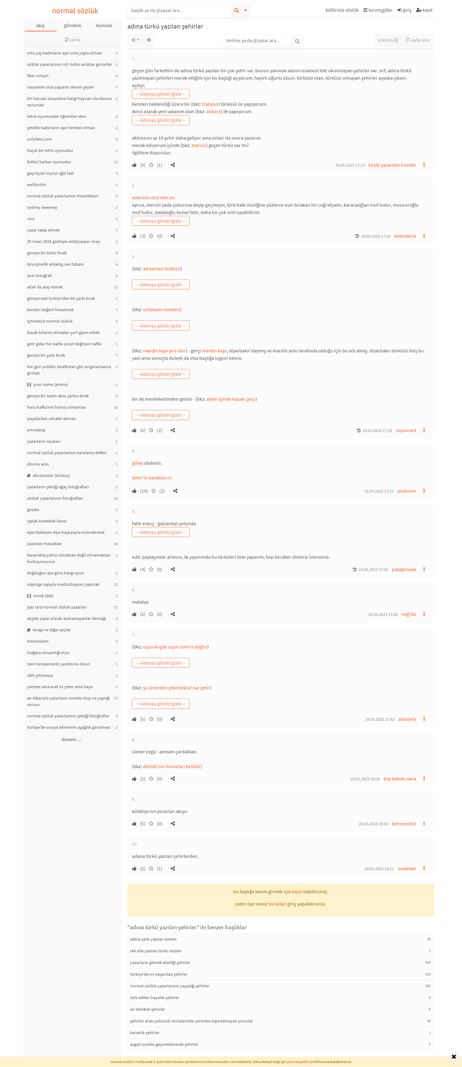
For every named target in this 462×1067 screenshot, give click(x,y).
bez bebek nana (400, 778)
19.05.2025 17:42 (380, 719)
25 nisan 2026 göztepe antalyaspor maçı (63, 241)
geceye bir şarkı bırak (46, 355)
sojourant (406, 430)
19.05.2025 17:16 (376, 236)
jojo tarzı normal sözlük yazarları (57, 607)
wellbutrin (36, 184)
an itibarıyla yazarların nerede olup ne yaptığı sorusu (68, 701)
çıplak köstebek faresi (46, 521)
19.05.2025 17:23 (379, 491)
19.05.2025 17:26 (373, 569)
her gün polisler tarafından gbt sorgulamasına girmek (69, 370)
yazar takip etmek (43, 230)
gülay (137, 463)
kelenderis (405, 236)
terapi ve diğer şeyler (49, 630)
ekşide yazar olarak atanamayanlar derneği (66, 618)
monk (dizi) (40, 595)
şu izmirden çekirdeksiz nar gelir (176, 687)
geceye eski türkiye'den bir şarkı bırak (61, 298)
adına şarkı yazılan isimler (153, 939)
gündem (72, 25)
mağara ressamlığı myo (48, 652)
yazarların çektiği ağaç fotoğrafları (58, 487)
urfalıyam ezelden (161, 309)
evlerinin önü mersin (153, 197)
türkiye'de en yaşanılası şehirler (159, 974)
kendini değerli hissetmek (50, 309)
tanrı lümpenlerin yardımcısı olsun (58, 664)
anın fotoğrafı (39, 275)
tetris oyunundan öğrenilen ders (56, 116)
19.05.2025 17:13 (350, 165)
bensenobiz (404, 823)
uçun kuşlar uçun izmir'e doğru (175, 647)
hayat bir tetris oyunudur (50, 150)
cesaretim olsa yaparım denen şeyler (60, 87)
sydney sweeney (42, 207)
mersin (199, 145)
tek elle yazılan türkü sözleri (155, 951)
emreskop (36, 430)
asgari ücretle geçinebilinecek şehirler (164, 1044)
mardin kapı (214, 350)
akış (40, 25)
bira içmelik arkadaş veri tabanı (55, 264)
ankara (213, 111)
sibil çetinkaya (40, 675)
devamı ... (71, 739)
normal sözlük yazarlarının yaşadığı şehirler (169, 986)
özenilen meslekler (44, 543)
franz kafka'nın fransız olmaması (56, 407)
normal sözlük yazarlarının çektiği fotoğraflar (68, 716)
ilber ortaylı (37, 75)
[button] (343, 11)
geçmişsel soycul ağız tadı (50, 173)
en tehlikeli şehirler (147, 1009)
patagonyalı (404, 569)
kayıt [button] (297, 891)
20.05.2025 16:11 (379, 868)
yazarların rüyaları (43, 441)
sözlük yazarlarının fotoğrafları (55, 498)
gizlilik (304, 1061)
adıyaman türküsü (162, 268)
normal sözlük (75, 10)
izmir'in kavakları (149, 477)
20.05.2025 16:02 (373, 824)
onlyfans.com (39, 139)
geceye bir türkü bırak (47, 253)
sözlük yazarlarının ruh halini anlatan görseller (69, 64)
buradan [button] (277, 904)
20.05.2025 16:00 (365, 779)
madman (407, 868)
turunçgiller (378, 10)
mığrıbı (408, 614)
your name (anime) (47, 384)
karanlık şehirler (145, 1032)
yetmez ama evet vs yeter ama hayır (60, 686)
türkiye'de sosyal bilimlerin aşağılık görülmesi (68, 727)
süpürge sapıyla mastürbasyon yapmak (63, 584)
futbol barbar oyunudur (49, 162)
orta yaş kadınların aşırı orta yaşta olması (64, 53)
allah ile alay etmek (45, 287)
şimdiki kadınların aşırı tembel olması (61, 127)
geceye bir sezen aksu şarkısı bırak (58, 396)
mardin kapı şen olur (164, 350)
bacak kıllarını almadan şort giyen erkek (63, 332)
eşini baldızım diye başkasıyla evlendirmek (66, 532)
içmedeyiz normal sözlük (50, 321)
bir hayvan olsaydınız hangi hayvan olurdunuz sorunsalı (69, 102)
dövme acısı (38, 464)
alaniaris (407, 719)
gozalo (33, 509)
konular (104, 25)
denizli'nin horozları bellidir (172, 766)
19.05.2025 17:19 (377, 430)
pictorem (406, 491)
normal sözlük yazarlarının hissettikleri (62, 196)
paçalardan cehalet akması (51, 418)
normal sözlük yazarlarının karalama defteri (67, 452)
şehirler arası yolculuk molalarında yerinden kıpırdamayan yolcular (191, 1021)
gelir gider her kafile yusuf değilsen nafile (64, 344)
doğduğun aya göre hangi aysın (55, 573)
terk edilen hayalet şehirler (154, 997)
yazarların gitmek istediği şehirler (160, 962)
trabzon (210, 104)
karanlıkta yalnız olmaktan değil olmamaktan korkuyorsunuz (68, 558)
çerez (291, 1061)
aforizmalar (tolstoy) (48, 475)
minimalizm (38, 641)
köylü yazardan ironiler (392, 165)
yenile (73, 39)
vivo (31, 218)
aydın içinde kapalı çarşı (231, 399)
